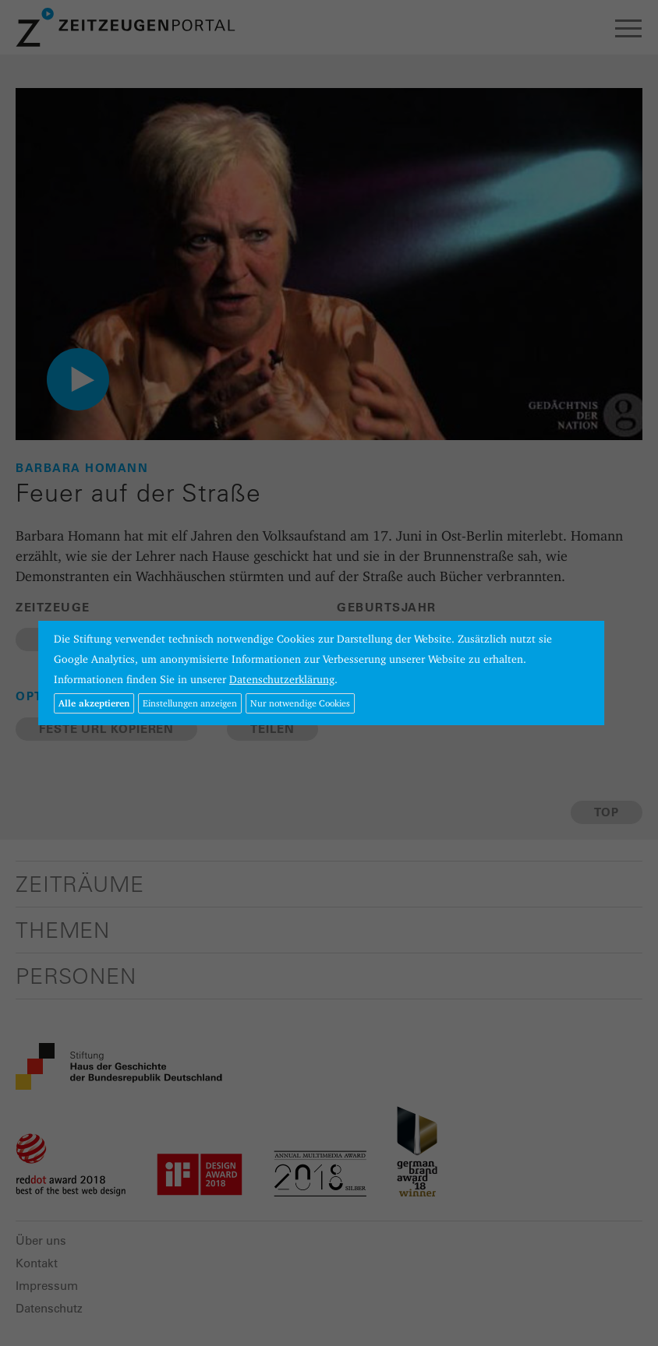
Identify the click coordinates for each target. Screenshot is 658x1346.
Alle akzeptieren (93, 703)
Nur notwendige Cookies (300, 703)
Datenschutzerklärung (281, 679)
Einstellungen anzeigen (190, 703)
